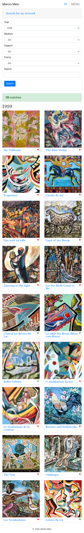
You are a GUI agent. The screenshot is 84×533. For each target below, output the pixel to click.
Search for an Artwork (20, 13)
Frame (7, 57)
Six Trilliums (12, 150)
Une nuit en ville (15, 240)
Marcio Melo (10, 4)
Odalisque (52, 474)
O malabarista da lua (59, 381)
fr (65, 4)
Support (8, 45)
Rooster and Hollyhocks (61, 426)
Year (6, 22)
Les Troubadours (15, 519)
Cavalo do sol (54, 195)
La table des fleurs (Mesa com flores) (62, 335)
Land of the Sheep (58, 240)
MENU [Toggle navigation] (75, 4)
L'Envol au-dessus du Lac (17, 335)
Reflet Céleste (12, 381)
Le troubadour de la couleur (17, 428)
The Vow (9, 474)
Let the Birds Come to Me (60, 287)
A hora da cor (54, 519)
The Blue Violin (56, 150)
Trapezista (10, 195)
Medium (8, 33)
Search (8, 69)
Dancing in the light (17, 285)
